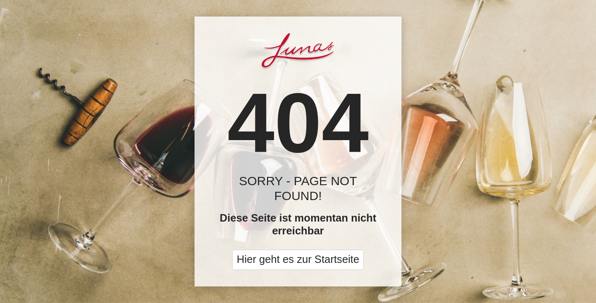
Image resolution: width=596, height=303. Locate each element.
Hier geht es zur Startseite (298, 259)
